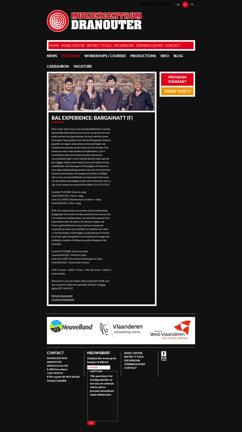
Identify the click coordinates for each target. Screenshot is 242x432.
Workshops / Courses (105, 56)
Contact (173, 45)
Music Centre (73, 45)
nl (178, 4)
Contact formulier (57, 380)
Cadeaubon (58, 66)
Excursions (124, 45)
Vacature (82, 66)
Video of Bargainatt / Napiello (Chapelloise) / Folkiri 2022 (133, 138)
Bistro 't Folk (99, 45)
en (185, 4)
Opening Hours (149, 45)
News (52, 56)
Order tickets (177, 91)
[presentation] (102, 407)
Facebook (163, 353)
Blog (178, 56)
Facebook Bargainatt (63, 299)
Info (165, 56)
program (71, 56)
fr (191, 4)
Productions (143, 56)
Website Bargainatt (62, 295)
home (54, 45)
